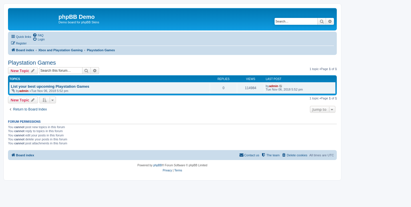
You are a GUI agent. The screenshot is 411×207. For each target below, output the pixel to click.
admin (24, 91)
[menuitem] (38, 35)
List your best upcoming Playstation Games (50, 86)
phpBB (157, 165)
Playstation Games (32, 63)
